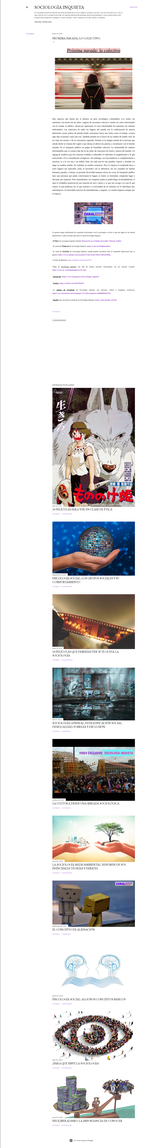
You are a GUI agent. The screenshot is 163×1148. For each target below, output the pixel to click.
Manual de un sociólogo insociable (95, 241)
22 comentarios (67, 660)
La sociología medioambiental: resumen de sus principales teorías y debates (89, 866)
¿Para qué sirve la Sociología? (75, 1063)
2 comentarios (67, 1004)
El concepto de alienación (73, 929)
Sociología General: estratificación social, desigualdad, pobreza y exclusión (87, 725)
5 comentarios (67, 873)
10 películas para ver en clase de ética (82, 509)
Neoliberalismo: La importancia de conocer (87, 1121)
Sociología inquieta (59, 7)
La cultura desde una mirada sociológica (85, 803)
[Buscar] (133, 7)
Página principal (43, 22)
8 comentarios (67, 586)
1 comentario (66, 731)
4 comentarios (67, 514)
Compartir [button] (30, 34)
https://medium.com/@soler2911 (80, 260)
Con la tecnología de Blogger (81, 1140)
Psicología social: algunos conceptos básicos (89, 999)
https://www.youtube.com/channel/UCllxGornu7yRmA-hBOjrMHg (84, 255)
